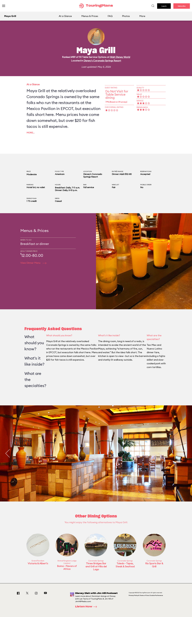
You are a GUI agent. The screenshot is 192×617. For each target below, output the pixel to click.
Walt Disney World (120, 57)
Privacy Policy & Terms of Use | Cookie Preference (146, 595)
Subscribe (182, 6)
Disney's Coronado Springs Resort (102, 60)
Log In (163, 6)
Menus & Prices (89, 16)
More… (30, 132)
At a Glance (65, 16)
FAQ (110, 16)
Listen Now (87, 607)
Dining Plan (31, 198)
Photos (126, 16)
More (142, 16)
